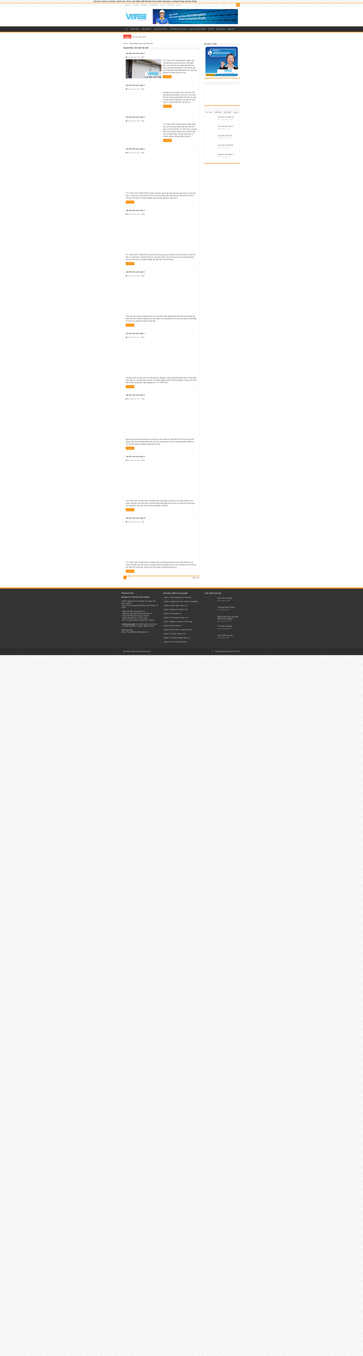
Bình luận (227, 112)
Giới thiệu (136, 5)
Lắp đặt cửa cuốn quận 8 (135, 960)
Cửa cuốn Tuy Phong (225, 145)
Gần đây (209, 112)
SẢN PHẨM (146, 29)
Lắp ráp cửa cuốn (134, 57)
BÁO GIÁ (231, 29)
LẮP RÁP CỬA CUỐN (178, 29)
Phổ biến (218, 112)
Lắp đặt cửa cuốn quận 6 (135, 543)
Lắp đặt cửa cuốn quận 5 (135, 346)
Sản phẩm (144, 5)
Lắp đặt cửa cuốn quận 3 (135, 117)
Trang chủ (128, 5)
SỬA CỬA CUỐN (160, 29)
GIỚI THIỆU (135, 29)
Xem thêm (167, 77)
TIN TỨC (211, 29)
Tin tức (162, 5)
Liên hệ (178, 5)
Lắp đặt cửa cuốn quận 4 (135, 149)
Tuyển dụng (170, 5)
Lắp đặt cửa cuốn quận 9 (135, 1157)
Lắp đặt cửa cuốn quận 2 (135, 85)
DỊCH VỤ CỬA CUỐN (197, 29)
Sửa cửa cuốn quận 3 (225, 154)
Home (125, 43)
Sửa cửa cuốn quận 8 (139, 37)
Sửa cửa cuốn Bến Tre (226, 117)
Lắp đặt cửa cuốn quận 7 (135, 752)
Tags (235, 112)
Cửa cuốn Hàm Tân (225, 136)
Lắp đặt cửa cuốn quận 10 (136, 1355)
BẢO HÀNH (221, 29)
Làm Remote (154, 5)
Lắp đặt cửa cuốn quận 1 (135, 53)
